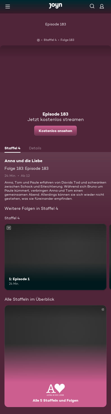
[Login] (102, 6)
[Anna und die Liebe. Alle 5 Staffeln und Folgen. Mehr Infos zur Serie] (55, 356)
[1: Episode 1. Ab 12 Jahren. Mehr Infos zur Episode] (55, 257)
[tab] (12, 149)
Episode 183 (55, 24)
